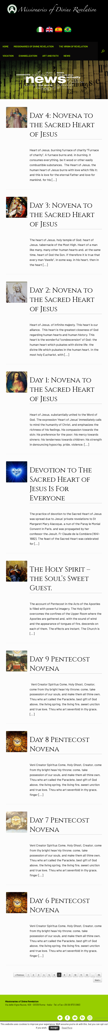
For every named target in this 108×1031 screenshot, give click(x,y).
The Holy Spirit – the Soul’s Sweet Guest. (60, 579)
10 (75, 975)
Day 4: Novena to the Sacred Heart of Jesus (62, 125)
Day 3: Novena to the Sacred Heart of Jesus (62, 215)
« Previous (19, 975)
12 (87, 975)
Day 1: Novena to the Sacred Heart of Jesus (62, 390)
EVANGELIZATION (28, 55)
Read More (67, 1027)
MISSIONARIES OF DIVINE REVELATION (34, 46)
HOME (5, 46)
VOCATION (8, 55)
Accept (54, 1027)
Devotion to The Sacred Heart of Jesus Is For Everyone (61, 484)
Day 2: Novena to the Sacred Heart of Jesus (62, 300)
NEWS (67, 55)
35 (99, 975)
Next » (97, 980)
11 (81, 975)
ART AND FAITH (50, 55)
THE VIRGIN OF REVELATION (73, 46)
